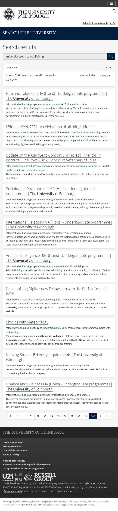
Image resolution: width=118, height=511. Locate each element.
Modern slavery (11, 454)
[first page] (11, 416)
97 (73, 416)
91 (32, 416)
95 (59, 416)
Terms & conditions (13, 442)
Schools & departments (95, 23)
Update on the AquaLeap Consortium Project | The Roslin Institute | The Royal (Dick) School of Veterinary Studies (53, 157)
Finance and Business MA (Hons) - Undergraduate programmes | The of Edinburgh (59, 386)
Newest (104, 75)
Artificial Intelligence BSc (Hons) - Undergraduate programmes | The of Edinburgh (58, 258)
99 (86, 416)
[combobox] (55, 56)
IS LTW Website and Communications (39, 504)
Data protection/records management (23, 468)
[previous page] (17, 416)
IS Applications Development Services (77, 504)
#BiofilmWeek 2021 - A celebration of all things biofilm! (51, 126)
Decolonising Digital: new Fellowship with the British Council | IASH (57, 291)
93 (45, 416)
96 (66, 416)
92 (39, 416)
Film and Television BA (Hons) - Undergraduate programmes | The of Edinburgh (56, 96)
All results (12, 67)
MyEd (112, 23)
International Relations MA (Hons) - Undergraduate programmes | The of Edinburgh (59, 224)
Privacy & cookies (12, 446)
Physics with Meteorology (27, 322)
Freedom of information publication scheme (26, 464)
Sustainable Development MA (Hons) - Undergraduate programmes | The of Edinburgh (50, 191)
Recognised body (13, 491)
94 (52, 416)
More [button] (106, 67)
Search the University (29, 33)
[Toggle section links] (111, 3)
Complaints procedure (15, 450)
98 (79, 416)
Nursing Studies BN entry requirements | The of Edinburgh (54, 357)
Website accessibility (14, 460)
